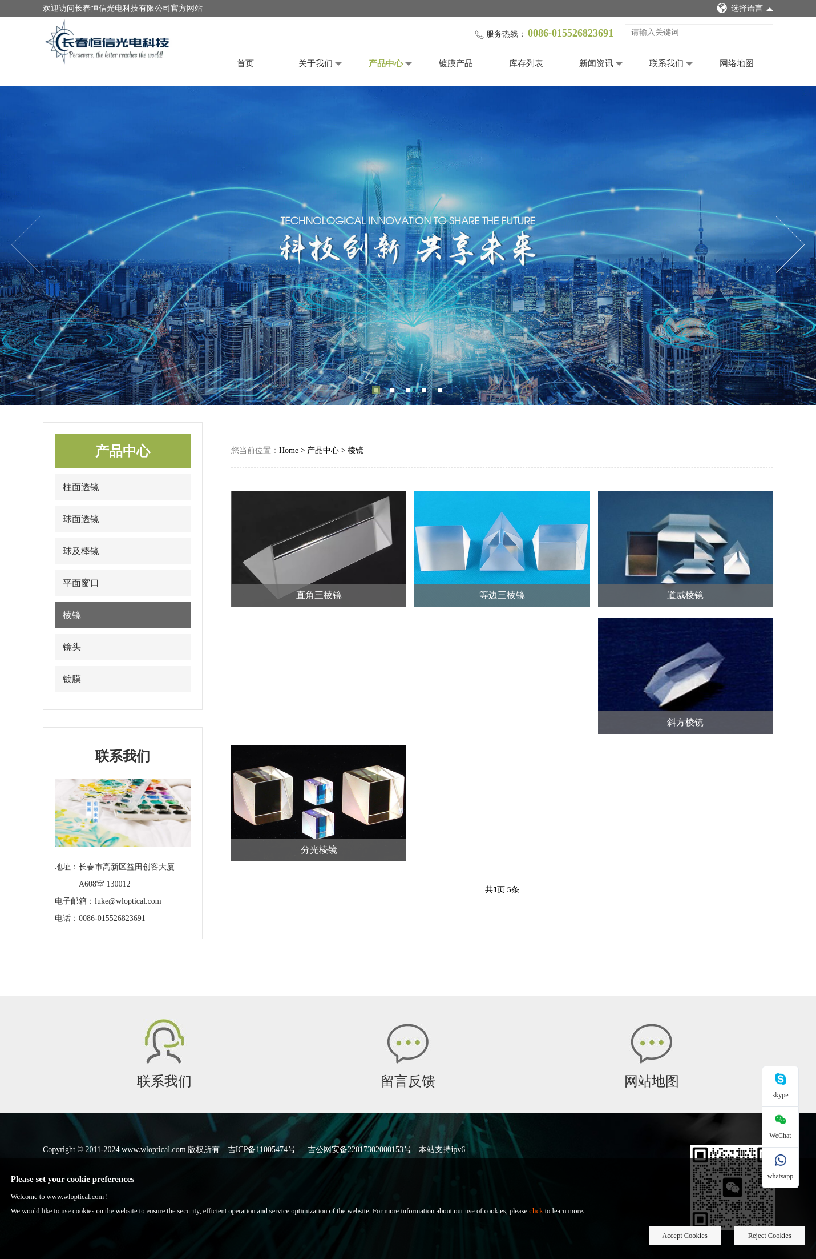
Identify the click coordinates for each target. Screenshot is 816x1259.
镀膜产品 (456, 63)
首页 (245, 63)
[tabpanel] (408, 245)
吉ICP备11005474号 (262, 1149)
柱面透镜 (81, 487)
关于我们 (315, 63)
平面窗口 (81, 583)
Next (790, 245)
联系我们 (666, 63)
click (536, 1211)
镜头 (72, 647)
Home (288, 450)
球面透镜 (81, 519)
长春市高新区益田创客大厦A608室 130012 (127, 875)
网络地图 (737, 63)
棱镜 (72, 615)
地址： (67, 867)
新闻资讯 (596, 63)
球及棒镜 (81, 551)
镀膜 (72, 679)
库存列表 (526, 63)
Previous (25, 245)
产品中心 (386, 63)
